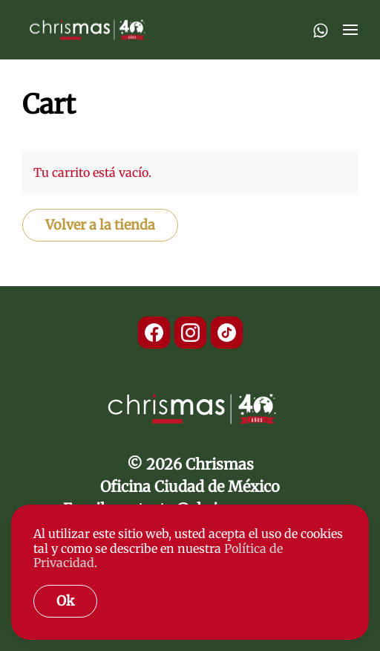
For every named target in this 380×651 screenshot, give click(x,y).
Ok (65, 600)
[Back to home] (86, 29)
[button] (350, 29)
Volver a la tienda (100, 224)
